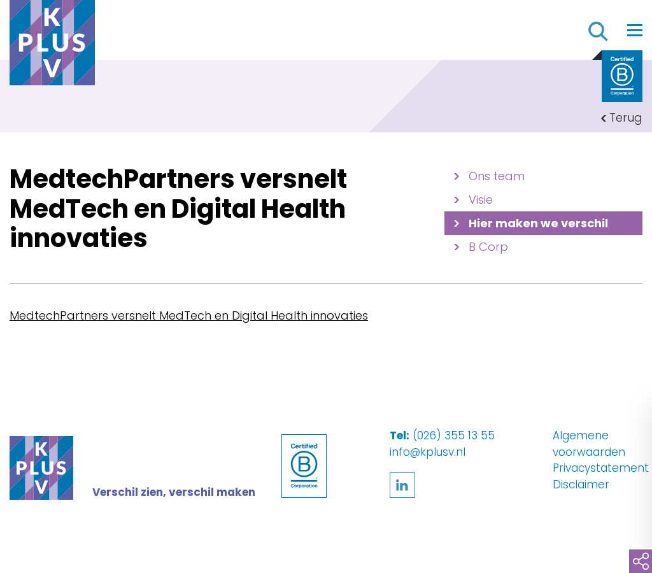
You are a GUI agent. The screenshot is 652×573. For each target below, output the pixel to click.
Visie (481, 200)
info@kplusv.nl (427, 452)
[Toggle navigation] (634, 30)
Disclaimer (581, 484)
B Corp (488, 247)
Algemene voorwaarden (589, 444)
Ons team (497, 176)
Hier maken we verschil (538, 223)
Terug (625, 117)
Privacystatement (601, 468)
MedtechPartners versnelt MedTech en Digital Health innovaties (189, 315)
